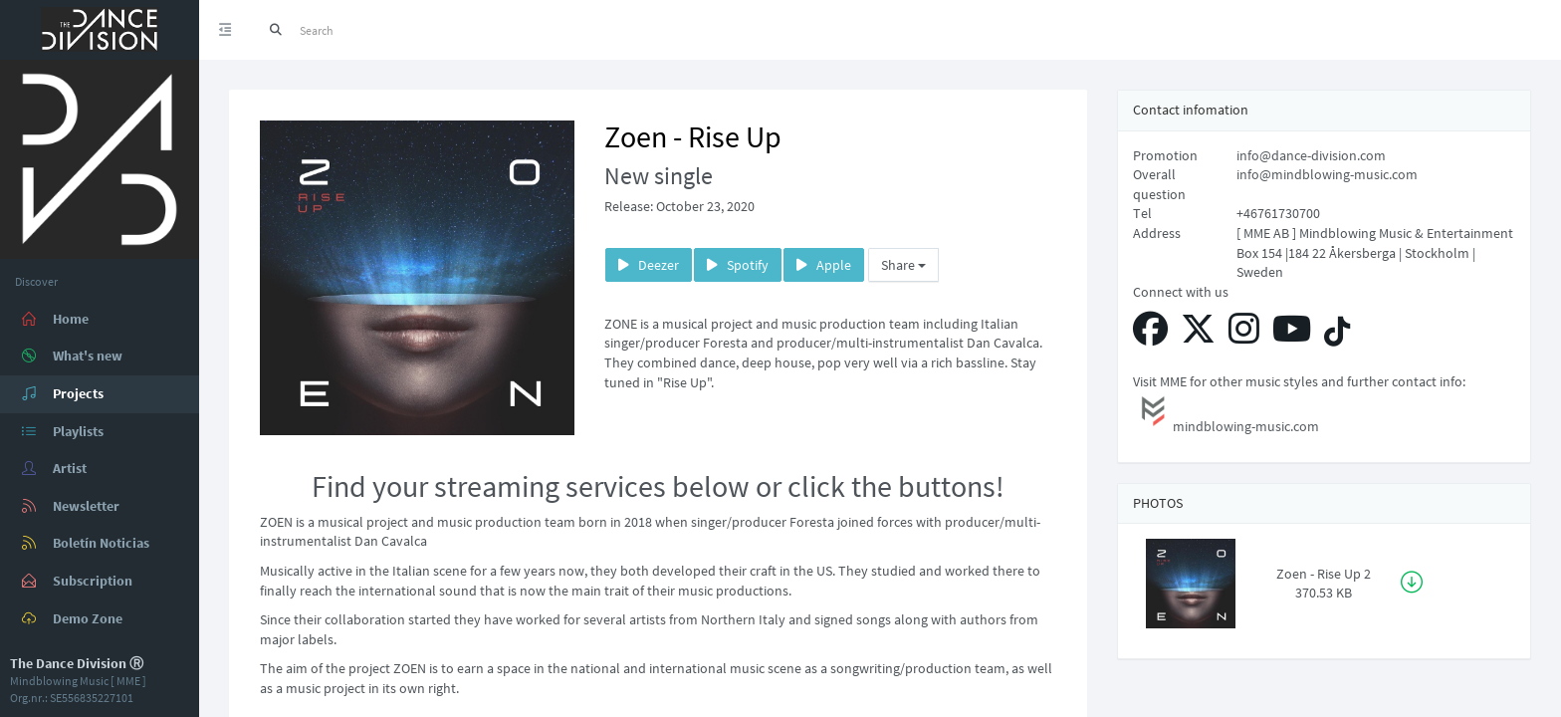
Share (903, 265)
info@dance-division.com (1311, 155)
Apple (823, 265)
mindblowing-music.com (1226, 413)
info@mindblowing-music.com (1327, 174)
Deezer (648, 265)
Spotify (738, 265)
